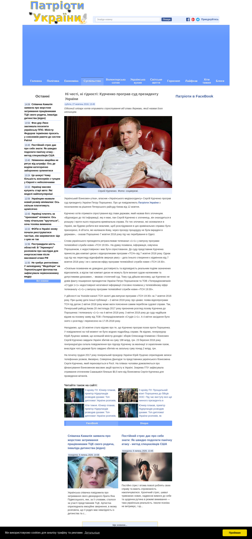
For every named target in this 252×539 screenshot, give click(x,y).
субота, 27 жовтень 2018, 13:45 (80, 104)
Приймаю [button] (235, 532)
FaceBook (92, 423)
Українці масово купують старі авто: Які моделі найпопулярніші (38, 190)
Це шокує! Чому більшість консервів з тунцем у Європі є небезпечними (42, 179)
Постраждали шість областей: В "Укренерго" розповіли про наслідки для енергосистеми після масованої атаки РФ (41, 251)
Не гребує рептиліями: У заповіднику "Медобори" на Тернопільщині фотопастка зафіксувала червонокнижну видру (42, 269)
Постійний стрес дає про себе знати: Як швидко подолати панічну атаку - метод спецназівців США (147, 440)
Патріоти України (148, 202)
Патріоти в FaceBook (194, 96)
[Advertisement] (126, 51)
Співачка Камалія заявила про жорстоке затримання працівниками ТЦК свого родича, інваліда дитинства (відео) (40, 111)
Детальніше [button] (92, 532)
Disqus (144, 423)
